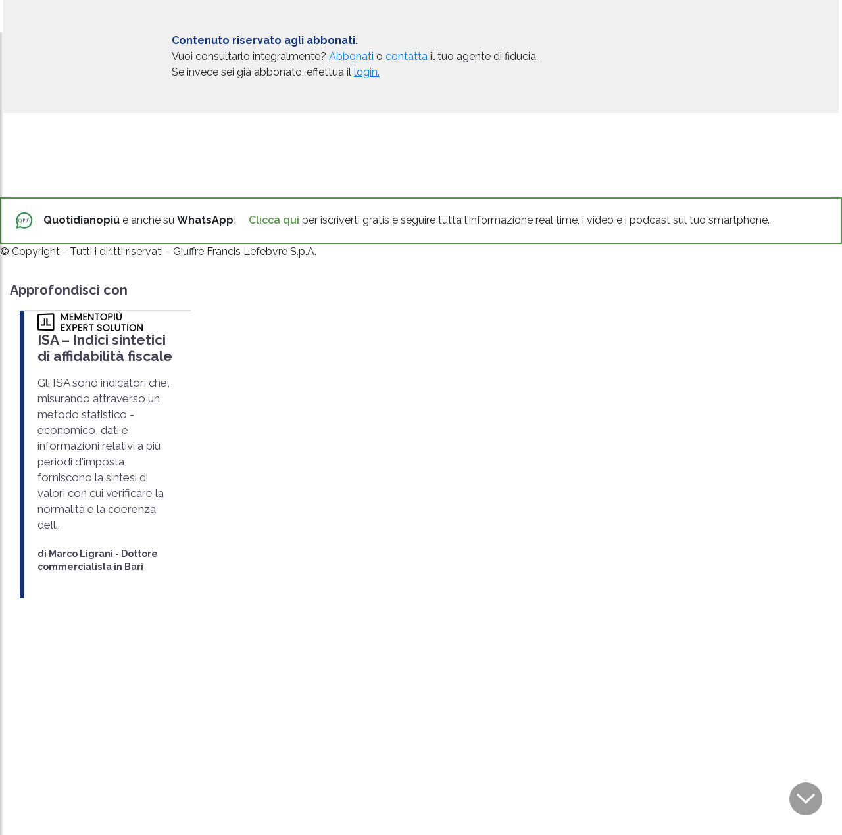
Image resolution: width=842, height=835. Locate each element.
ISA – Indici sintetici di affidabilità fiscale (104, 347)
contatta (406, 56)
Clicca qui (274, 220)
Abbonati (351, 56)
